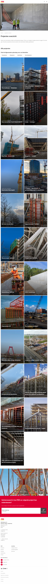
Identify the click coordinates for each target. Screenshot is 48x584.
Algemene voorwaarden (4, 575)
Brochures (13, 551)
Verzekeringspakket (14, 549)
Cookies (2, 581)
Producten (2, 547)
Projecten (2, 551)
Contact (2, 554)
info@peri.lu (3, 540)
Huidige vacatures (14, 547)
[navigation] (24, 511)
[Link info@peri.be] (24, 562)
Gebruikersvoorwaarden (5, 577)
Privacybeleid (3, 573)
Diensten (2, 549)
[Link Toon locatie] (24, 564)
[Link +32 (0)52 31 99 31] (24, 560)
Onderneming (3, 553)
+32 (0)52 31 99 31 (5, 529)
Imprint (2, 571)
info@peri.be (3, 531)
